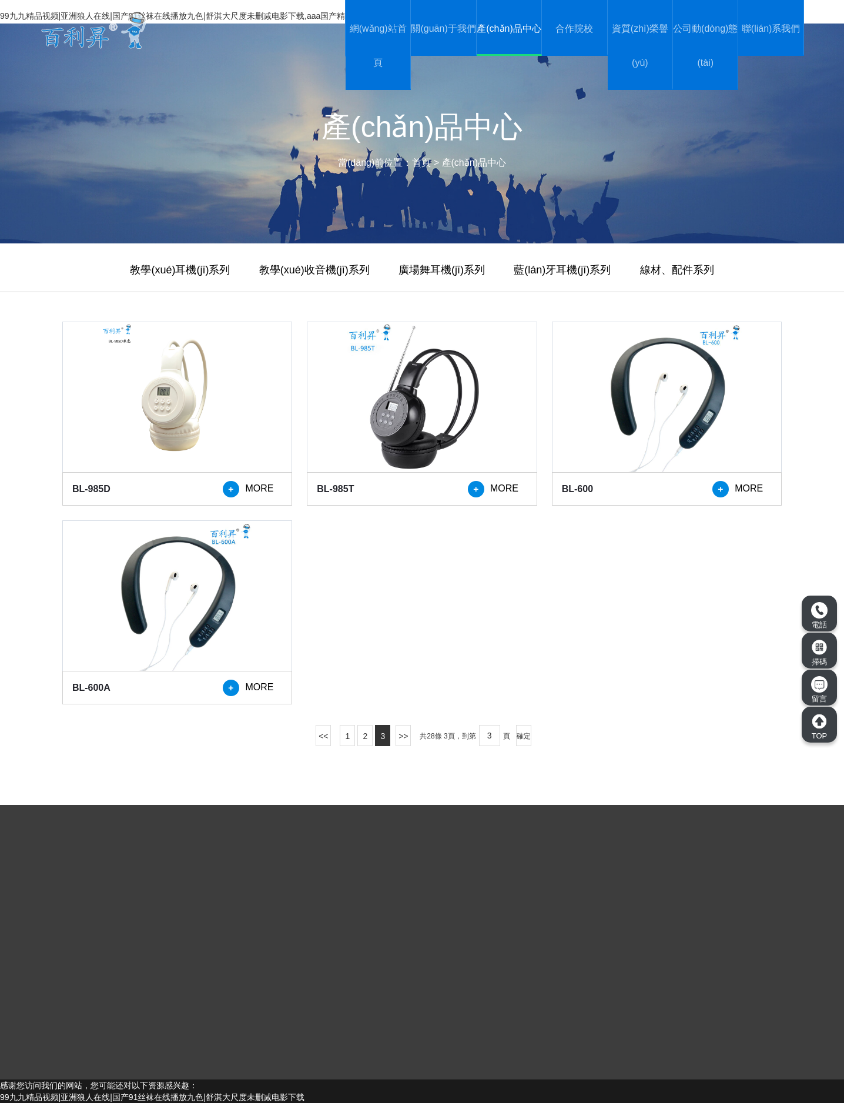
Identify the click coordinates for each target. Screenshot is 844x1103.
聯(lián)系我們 (771, 29)
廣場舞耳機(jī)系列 (441, 270)
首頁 (421, 162)
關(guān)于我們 (443, 29)
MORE (248, 489)
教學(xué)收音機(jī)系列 (314, 270)
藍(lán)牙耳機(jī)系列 (562, 270)
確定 (524, 736)
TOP (819, 726)
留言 (819, 689)
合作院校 (574, 29)
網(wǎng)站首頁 (378, 46)
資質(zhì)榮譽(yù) (640, 46)
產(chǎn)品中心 (509, 29)
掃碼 (819, 652)
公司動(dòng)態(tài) (705, 46)
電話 (819, 615)
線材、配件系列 (677, 270)
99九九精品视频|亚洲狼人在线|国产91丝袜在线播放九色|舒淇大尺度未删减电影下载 (152, 1097)
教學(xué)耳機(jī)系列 (180, 270)
